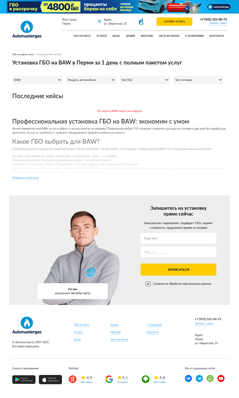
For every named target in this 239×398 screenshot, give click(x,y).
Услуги (101, 35)
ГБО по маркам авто (23, 54)
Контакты (216, 35)
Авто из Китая (169, 35)
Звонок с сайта (218, 22)
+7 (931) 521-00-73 (213, 19)
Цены (116, 35)
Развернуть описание (25, 177)
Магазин (147, 35)
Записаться (178, 269)
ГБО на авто (82, 35)
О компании (194, 35)
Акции (130, 35)
